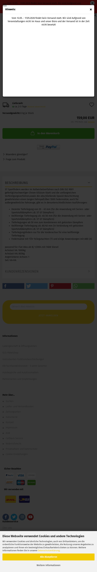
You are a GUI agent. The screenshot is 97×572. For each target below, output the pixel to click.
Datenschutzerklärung (49, 550)
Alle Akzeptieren (48, 556)
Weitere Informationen (48, 565)
